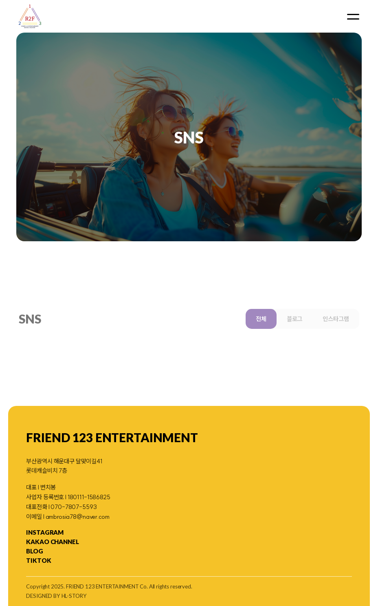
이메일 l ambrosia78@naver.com (67, 516)
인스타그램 (336, 330)
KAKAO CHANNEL (52, 541)
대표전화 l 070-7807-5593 (61, 507)
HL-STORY (74, 596)
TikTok (38, 560)
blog (34, 551)
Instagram (45, 532)
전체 (261, 330)
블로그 (295, 330)
